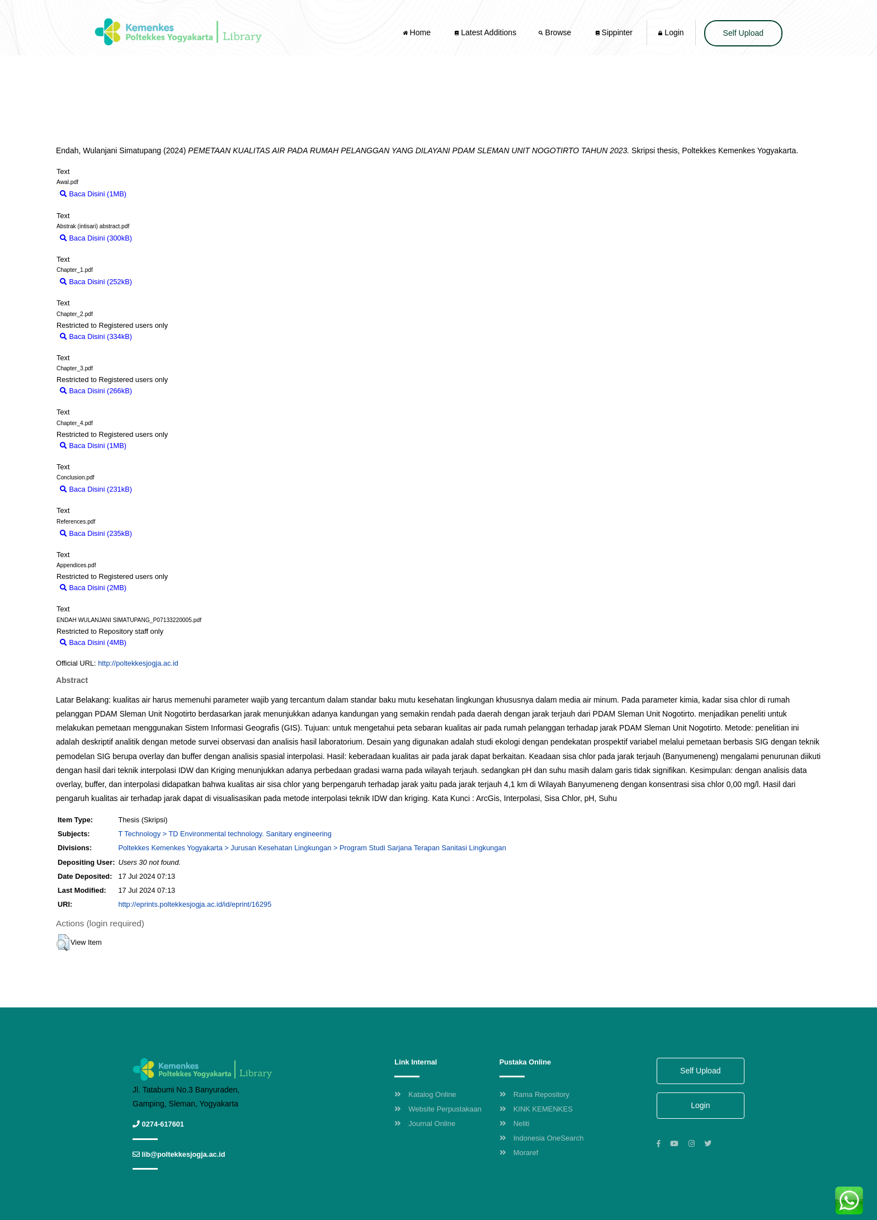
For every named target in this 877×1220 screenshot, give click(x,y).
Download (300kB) (167, 238)
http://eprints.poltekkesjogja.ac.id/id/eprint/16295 (194, 904)
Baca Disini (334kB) (96, 336)
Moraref (519, 1152)
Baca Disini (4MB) (93, 642)
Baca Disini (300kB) (96, 238)
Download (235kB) (167, 533)
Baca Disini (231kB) (96, 489)
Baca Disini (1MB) (93, 194)
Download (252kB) (167, 281)
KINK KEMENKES (536, 1109)
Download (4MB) (158, 642)
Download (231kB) (167, 489)
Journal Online (424, 1123)
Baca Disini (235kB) (96, 533)
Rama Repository (534, 1094)
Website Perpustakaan (438, 1109)
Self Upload (743, 33)
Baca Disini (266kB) (96, 391)
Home (418, 32)
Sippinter (614, 32)
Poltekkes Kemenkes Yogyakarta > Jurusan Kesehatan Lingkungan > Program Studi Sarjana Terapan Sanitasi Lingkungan (312, 848)
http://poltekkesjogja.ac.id (138, 663)
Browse (556, 32)
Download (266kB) (167, 391)
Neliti (514, 1123)
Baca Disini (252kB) (96, 281)
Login (670, 32)
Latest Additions (485, 32)
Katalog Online (425, 1094)
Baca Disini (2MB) (93, 587)
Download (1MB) (158, 194)
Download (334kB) (167, 336)
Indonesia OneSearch (541, 1138)
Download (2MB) (158, 587)
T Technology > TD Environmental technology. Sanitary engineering (224, 834)
